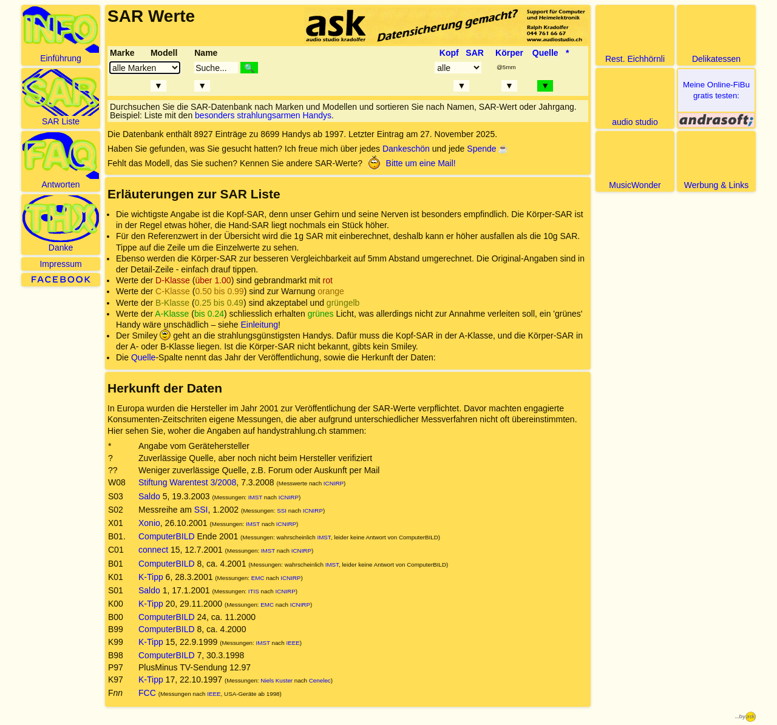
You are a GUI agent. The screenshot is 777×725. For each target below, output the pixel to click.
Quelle (143, 357)
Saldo (149, 496)
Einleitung (259, 324)
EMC (258, 578)
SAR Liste (60, 97)
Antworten (60, 160)
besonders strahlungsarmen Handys (263, 115)
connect (153, 550)
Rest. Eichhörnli (635, 35)
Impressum (60, 264)
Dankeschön (406, 148)
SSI (201, 509)
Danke (60, 223)
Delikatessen (716, 35)
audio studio (635, 98)
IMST (255, 497)
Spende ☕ (487, 148)
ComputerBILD (166, 536)
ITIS (253, 591)
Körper (509, 53)
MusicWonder (635, 161)
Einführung (60, 34)
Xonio (149, 523)
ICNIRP (334, 483)
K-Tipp (150, 577)
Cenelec (320, 680)
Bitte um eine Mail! (410, 163)
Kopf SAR (461, 53)
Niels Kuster (276, 680)
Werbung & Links (716, 161)
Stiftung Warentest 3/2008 (187, 482)
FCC (147, 693)
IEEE (292, 642)
